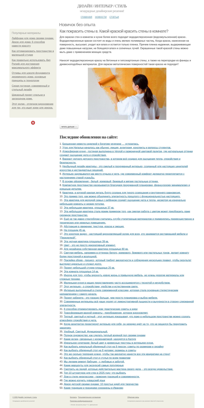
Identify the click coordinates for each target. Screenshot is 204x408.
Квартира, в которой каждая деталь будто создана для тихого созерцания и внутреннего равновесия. (121, 192)
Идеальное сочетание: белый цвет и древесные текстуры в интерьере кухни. (109, 343)
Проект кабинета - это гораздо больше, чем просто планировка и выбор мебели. (111, 297)
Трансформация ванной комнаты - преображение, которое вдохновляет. (106, 312)
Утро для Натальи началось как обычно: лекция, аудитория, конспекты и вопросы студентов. (116, 147)
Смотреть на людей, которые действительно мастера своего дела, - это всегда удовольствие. (118, 369)
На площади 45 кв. (75, 230)
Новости (101, 16)
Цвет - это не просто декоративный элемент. (90, 245)
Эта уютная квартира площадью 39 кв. (86, 241)
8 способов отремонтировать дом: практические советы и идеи (101, 309)
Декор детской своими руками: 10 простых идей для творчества (101, 384)
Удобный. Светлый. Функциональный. (86, 331)
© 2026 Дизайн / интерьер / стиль (25, 397)
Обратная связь (133, 397)
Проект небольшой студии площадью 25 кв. (89, 267)
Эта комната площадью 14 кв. (81, 271)
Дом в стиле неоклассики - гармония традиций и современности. (102, 376)
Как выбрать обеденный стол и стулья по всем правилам (97, 358)
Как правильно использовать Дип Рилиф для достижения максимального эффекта (31, 64)
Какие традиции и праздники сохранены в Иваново (93, 388)
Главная (86, 16)
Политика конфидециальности (81, 401)
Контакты (73, 397)
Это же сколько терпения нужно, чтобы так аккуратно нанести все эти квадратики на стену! (117, 354)
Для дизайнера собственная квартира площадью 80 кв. (96, 249)
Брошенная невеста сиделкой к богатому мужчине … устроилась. (100, 144)
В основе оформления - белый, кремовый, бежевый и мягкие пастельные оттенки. (110, 181)
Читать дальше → (69, 127)
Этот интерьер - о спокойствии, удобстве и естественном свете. (101, 286)
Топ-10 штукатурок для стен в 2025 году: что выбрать (95, 373)
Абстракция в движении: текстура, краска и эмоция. (94, 226)
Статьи (114, 16)
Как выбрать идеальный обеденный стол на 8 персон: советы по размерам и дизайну (114, 346)
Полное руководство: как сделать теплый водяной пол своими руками (104, 335)
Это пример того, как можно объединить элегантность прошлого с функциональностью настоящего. (122, 196)
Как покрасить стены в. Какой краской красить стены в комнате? (114, 31)
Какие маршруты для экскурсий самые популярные (94, 365)
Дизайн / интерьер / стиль (102, 6)
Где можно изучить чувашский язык (84, 380)
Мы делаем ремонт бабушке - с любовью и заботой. (94, 361)
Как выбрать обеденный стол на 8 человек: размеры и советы (100, 350)
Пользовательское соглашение (89, 397)
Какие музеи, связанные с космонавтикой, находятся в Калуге (100, 339)
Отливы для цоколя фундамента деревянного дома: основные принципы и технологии (31, 77)
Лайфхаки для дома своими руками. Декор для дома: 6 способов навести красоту (33, 42)
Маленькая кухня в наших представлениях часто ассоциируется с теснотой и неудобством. (117, 282)
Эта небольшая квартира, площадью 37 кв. (89, 207)
